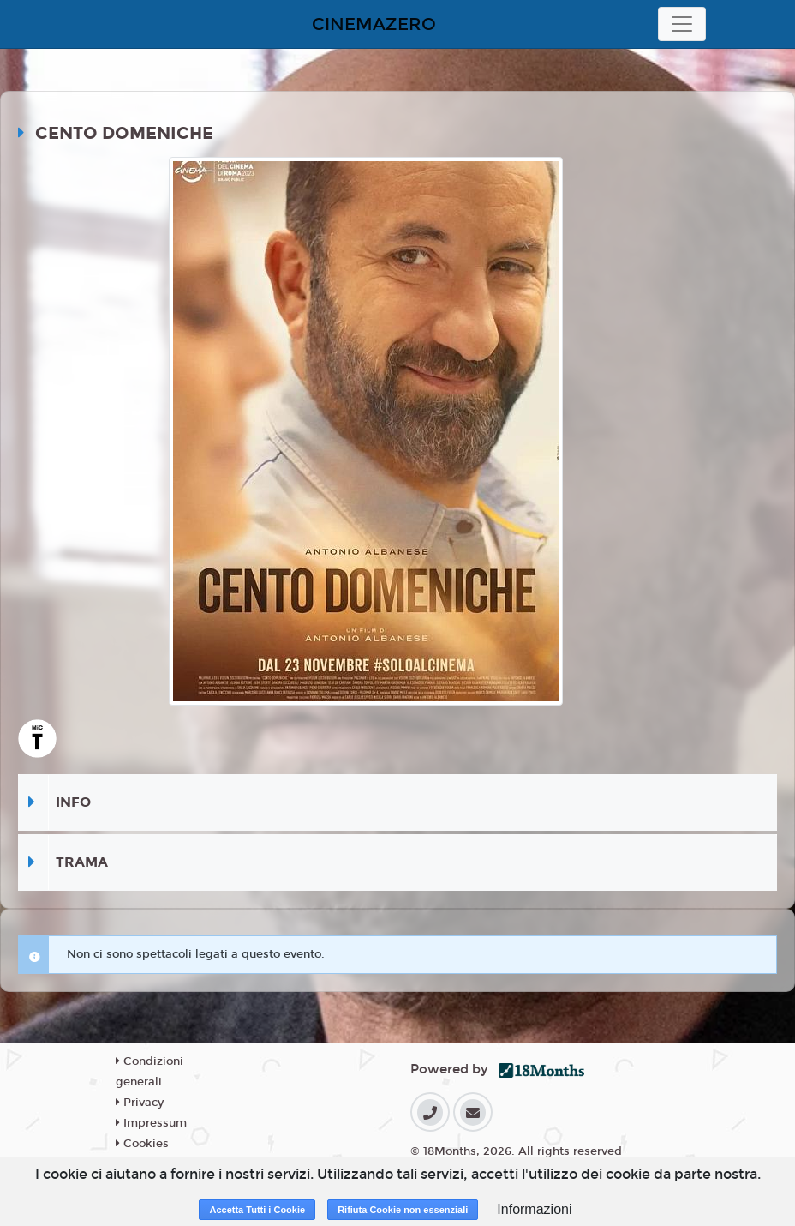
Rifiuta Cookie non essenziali (403, 1210)
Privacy (140, 1102)
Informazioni (534, 1209)
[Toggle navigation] (682, 24)
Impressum (151, 1123)
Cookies (142, 1144)
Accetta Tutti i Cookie (257, 1210)
